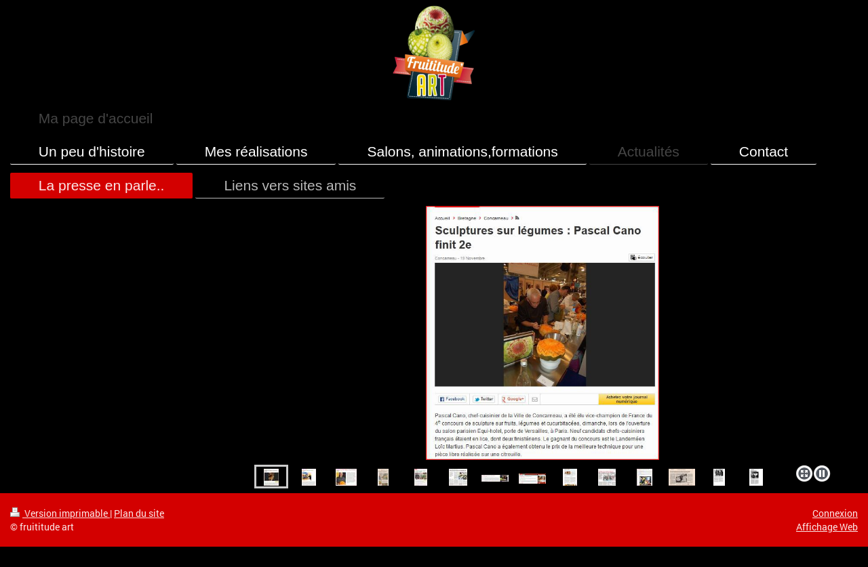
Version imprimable (60, 513)
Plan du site (139, 513)
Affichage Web (827, 526)
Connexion (835, 513)
